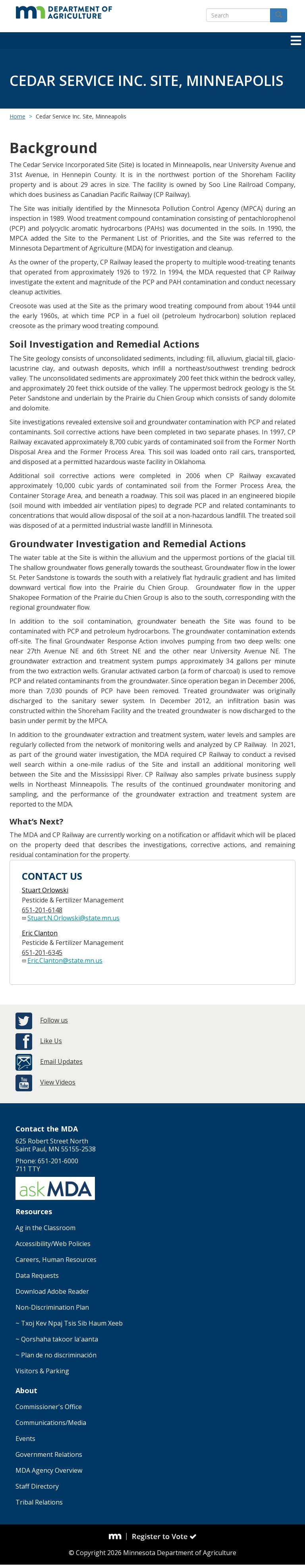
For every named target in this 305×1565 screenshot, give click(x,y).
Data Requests (37, 1275)
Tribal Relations (39, 1502)
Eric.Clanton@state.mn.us (64, 960)
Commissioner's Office (48, 1406)
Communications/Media (50, 1422)
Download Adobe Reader (52, 1291)
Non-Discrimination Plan (52, 1307)
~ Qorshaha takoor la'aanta (56, 1339)
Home (17, 116)
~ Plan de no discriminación (56, 1355)
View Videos (57, 1082)
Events (25, 1438)
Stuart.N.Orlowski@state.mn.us (73, 918)
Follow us (54, 1020)
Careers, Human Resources (56, 1259)
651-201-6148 (42, 910)
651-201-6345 (42, 952)
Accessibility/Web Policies (53, 1243)
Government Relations (48, 1454)
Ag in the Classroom (45, 1227)
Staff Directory (37, 1486)
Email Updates (61, 1061)
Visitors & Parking (42, 1371)
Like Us (51, 1040)
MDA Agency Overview (48, 1470)
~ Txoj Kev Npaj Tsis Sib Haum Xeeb (69, 1323)
